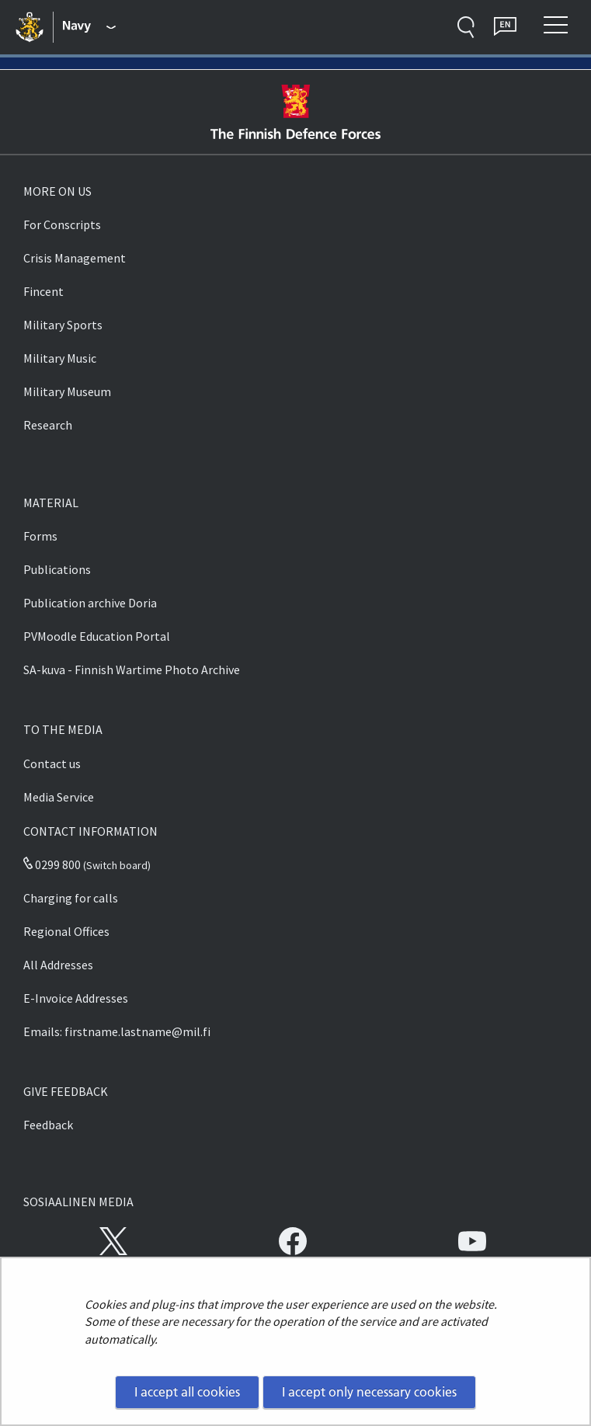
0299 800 (52, 864)
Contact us (52, 763)
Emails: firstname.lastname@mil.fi (116, 1031)
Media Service (58, 797)
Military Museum (67, 391)
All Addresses (58, 964)
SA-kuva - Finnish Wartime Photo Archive (131, 669)
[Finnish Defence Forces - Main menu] (89, 27)
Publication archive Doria (90, 602)
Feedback (48, 1124)
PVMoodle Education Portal (96, 636)
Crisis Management (74, 258)
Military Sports (63, 324)
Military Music (59, 358)
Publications (57, 569)
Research (47, 425)
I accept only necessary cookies (369, 1392)
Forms (40, 536)
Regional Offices (66, 931)
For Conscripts (62, 224)
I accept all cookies (187, 1392)
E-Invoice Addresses (75, 998)
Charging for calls (70, 898)
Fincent (43, 291)
